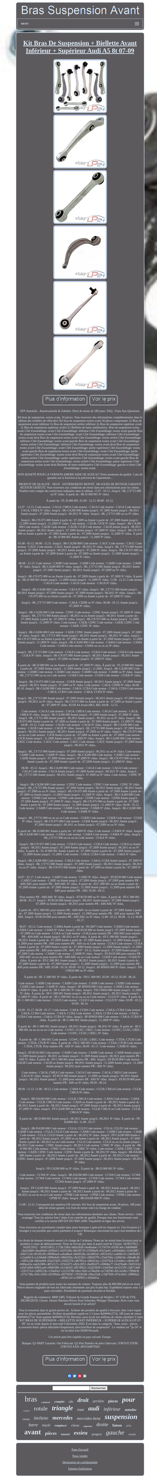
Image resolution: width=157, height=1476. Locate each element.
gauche (115, 1432)
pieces (113, 1401)
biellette (41, 1418)
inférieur (112, 1409)
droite (102, 1424)
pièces (51, 1433)
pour (128, 1399)
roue (80, 1409)
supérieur (87, 1426)
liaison (117, 1425)
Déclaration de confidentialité (79, 1462)
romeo (26, 1419)
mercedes (62, 1418)
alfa (71, 1401)
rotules (26, 1410)
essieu (80, 1433)
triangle (62, 1408)
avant (32, 1432)
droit (83, 1400)
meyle (46, 1425)
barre (33, 1424)
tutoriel (65, 1434)
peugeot (97, 1434)
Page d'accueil (80, 1449)
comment (45, 1402)
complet (59, 1401)
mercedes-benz (89, 1418)
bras (31, 1399)
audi (93, 1408)
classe (75, 1425)
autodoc (131, 1410)
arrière (98, 1401)
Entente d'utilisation (80, 1468)
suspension (121, 1417)
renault (132, 1434)
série (128, 1425)
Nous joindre (80, 1456)
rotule (41, 1408)
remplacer (61, 1425)
